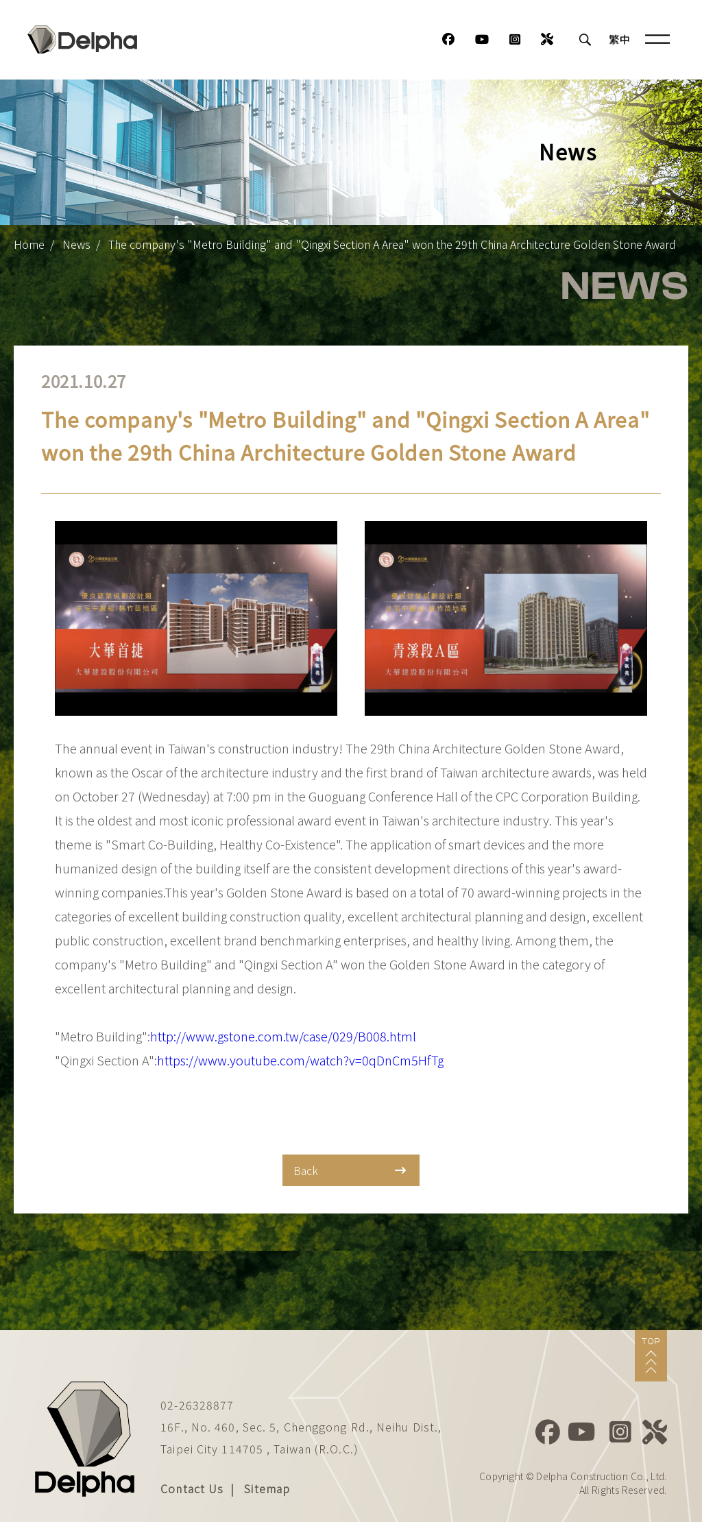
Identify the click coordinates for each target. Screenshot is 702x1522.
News (76, 244)
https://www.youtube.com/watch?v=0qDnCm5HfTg (300, 1060)
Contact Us (191, 1488)
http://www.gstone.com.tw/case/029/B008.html (283, 1036)
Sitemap (267, 1488)
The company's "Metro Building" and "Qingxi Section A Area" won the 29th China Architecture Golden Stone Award (392, 244)
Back (349, 1170)
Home (29, 244)
